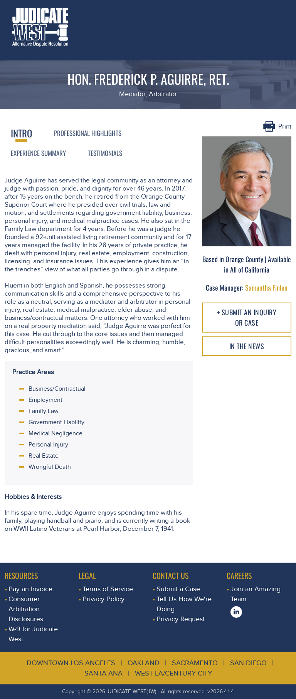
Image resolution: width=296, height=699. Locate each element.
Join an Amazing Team (255, 594)
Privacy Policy (103, 599)
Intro (21, 133)
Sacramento (195, 663)
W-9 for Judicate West (33, 634)
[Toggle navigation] (282, 9)
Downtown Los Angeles (71, 663)
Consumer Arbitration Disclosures (25, 609)
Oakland (144, 663)
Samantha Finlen (266, 288)
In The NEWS (246, 346)
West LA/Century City (173, 673)
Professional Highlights (87, 133)
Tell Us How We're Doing (184, 604)
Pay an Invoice (30, 589)
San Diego (248, 663)
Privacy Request (180, 619)
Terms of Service (107, 589)
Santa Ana (103, 673)
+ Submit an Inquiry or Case (247, 317)
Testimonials (105, 153)
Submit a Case (178, 589)
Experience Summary (38, 153)
